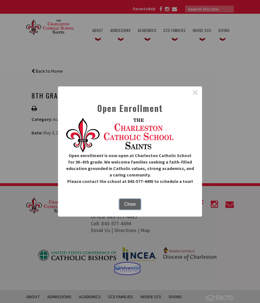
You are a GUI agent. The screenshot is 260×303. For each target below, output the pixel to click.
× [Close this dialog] (195, 93)
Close (130, 204)
